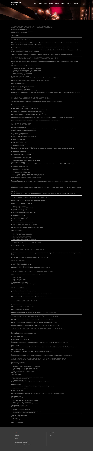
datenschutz (52, 433)
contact (16, 436)
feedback (16, 438)
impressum (52, 432)
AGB (50, 435)
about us (16, 434)
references (17, 435)
